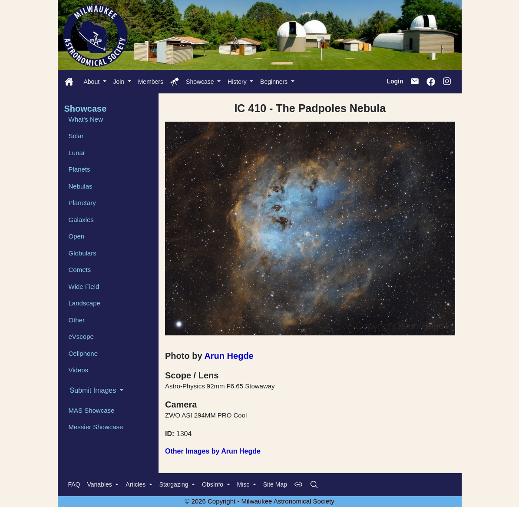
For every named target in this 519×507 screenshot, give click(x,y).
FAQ (74, 484)
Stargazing (174, 484)
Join (119, 81)
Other (77, 320)
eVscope (81, 336)
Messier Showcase (96, 427)
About (92, 81)
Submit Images (94, 390)
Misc (244, 484)
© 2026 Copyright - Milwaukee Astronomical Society (259, 501)
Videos (79, 370)
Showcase (200, 81)
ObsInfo (213, 484)
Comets (80, 269)
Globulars (82, 253)
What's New (86, 119)
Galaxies (81, 219)
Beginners (274, 81)
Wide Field (84, 286)
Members (150, 81)
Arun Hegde (228, 356)
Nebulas (81, 186)
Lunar (77, 152)
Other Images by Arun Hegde (213, 451)
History (238, 81)
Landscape (84, 303)
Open (77, 236)
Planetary (82, 202)
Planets (79, 169)
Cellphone (83, 353)
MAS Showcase (92, 410)
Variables (100, 484)
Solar (76, 135)
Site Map (275, 484)
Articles (136, 484)
